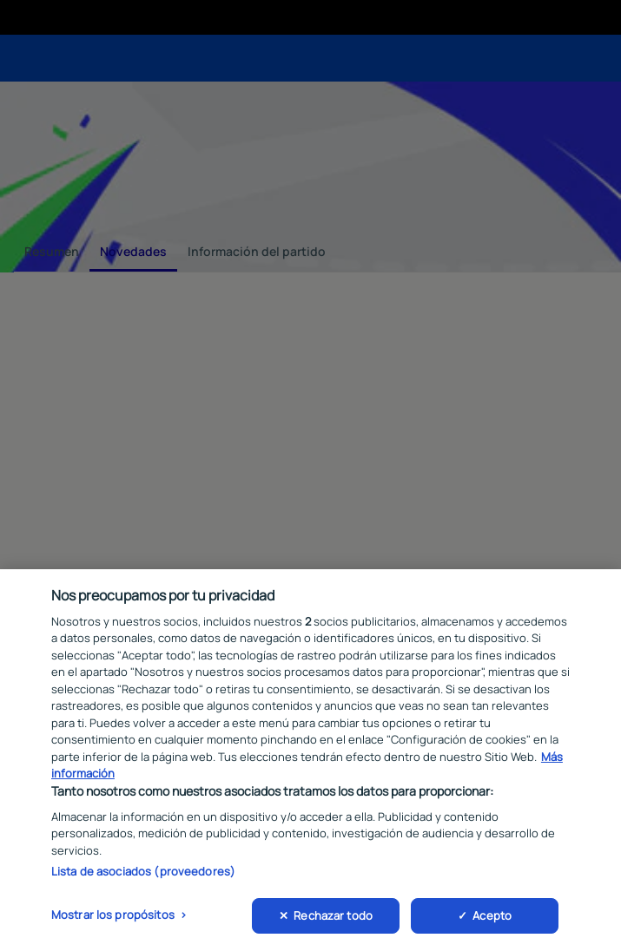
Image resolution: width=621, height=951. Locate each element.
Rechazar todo (333, 918)
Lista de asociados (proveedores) (143, 874)
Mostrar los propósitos (113, 917)
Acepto (492, 918)
